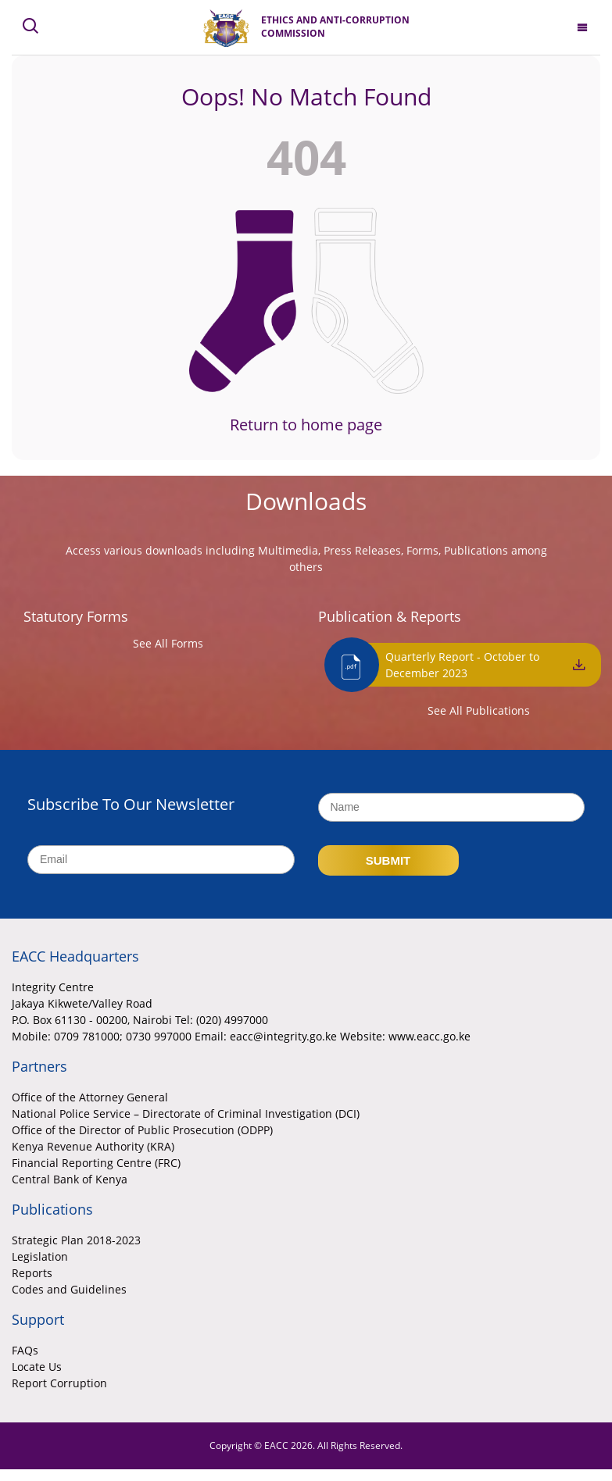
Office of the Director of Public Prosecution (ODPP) (142, 1129)
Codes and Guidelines (69, 1289)
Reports (32, 1272)
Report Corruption (59, 1383)
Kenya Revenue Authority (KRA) (93, 1146)
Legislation (40, 1256)
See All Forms (168, 643)
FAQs (25, 1350)
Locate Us (37, 1366)
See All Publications (479, 710)
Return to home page (306, 424)
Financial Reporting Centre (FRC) (96, 1162)
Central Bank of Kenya (69, 1179)
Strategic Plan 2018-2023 (76, 1240)
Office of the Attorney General (90, 1097)
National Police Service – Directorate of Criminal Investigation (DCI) (186, 1113)
